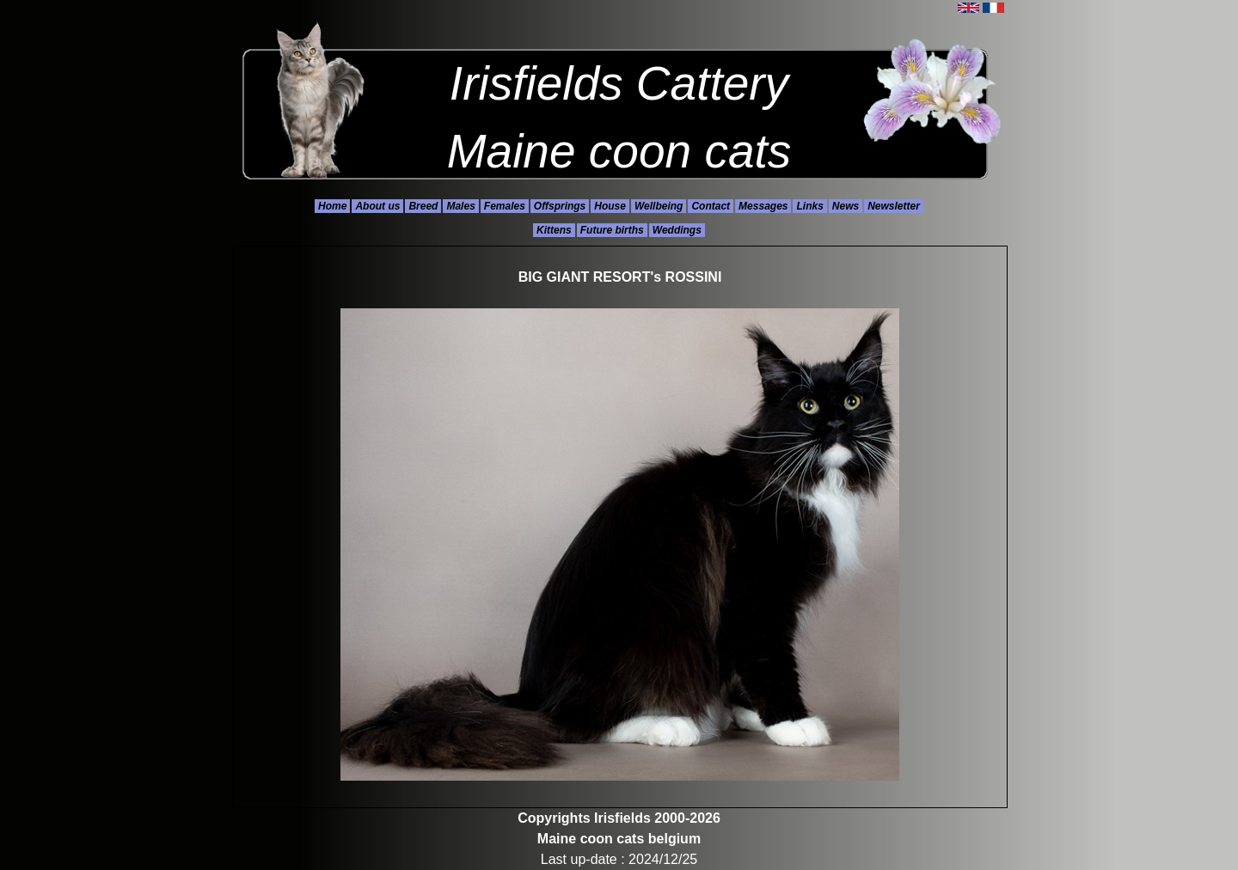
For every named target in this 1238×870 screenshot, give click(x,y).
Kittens (554, 230)
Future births (612, 230)
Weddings (677, 230)
